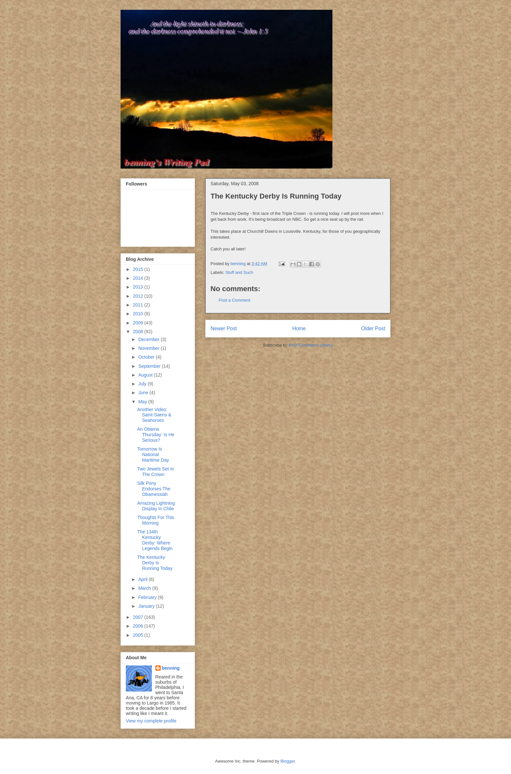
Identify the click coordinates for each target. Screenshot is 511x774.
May (143, 401)
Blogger (287, 761)
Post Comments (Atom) (311, 345)
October (147, 357)
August (145, 375)
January (147, 606)
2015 (138, 269)
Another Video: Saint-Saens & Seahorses (154, 415)
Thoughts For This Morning (155, 520)
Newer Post (224, 328)
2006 (138, 626)
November (149, 348)
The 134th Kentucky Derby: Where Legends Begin (154, 540)
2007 (138, 617)
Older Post (373, 328)
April (143, 579)
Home (299, 328)
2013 (138, 287)
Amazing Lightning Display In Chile (156, 505)
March (145, 588)
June (143, 392)
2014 (138, 278)
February (148, 597)
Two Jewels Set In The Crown (155, 471)
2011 (138, 304)
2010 (138, 313)
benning (171, 668)
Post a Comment (234, 300)
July (143, 383)
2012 (138, 296)
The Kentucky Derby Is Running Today (154, 563)
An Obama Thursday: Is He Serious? (155, 434)
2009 (138, 322)
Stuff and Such (239, 272)
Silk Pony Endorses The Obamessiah (153, 489)
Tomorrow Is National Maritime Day (153, 454)
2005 (138, 635)
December (149, 339)
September (150, 366)
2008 (138, 331)
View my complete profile (151, 720)
